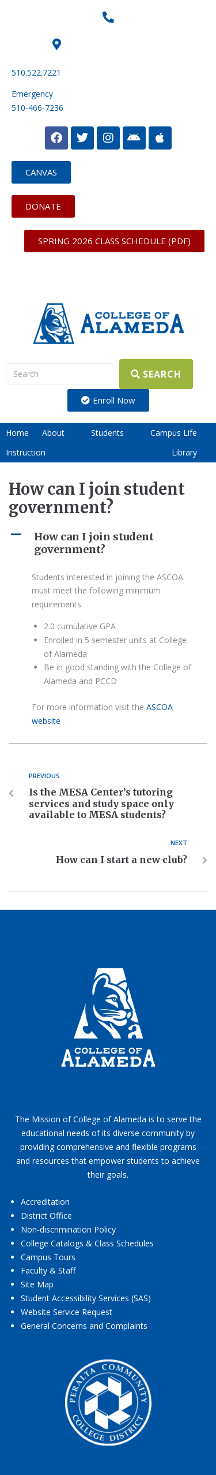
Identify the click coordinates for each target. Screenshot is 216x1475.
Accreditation (45, 1201)
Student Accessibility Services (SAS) (86, 1298)
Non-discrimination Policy (68, 1229)
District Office (46, 1215)
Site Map (37, 1284)
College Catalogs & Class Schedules (87, 1243)
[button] (60, 433)
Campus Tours (48, 1257)
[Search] (59, 373)
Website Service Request (66, 1311)
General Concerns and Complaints (84, 1325)
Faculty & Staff (48, 1270)
